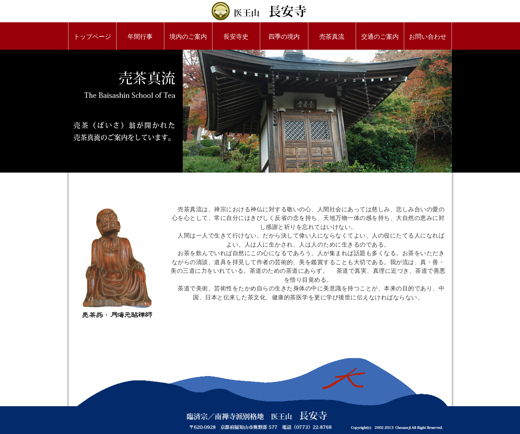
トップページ (92, 36)
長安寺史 (235, 36)
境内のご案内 (188, 36)
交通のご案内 (380, 36)
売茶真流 (331, 36)
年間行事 (140, 36)
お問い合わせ (427, 36)
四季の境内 (284, 36)
